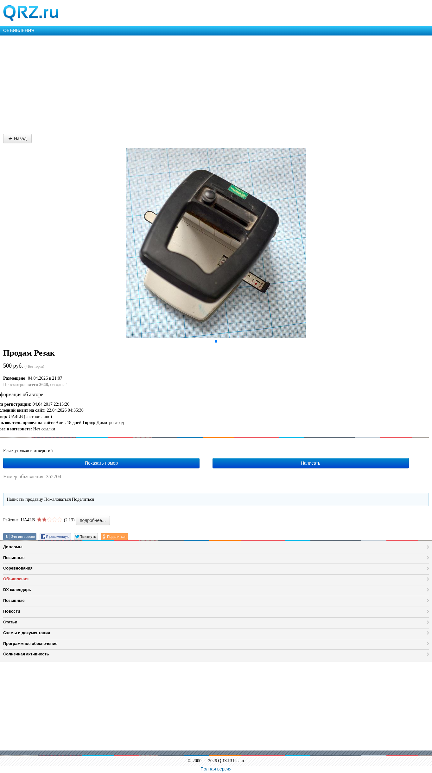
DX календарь (17, 589)
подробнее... (93, 520)
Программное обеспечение (30, 643)
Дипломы (12, 546)
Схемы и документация (26, 632)
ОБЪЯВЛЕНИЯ (18, 30)
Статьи (10, 622)
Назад (17, 138)
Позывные (14, 557)
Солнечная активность (26, 654)
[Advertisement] (190, 83)
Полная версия (216, 768)
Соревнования (18, 568)
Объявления (16, 579)
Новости (11, 611)
